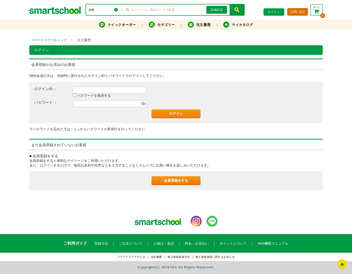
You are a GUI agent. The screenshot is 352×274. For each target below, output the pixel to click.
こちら (75, 129)
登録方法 (101, 243)
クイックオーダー (117, 25)
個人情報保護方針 (178, 257)
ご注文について (131, 243)
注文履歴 (199, 25)
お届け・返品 (164, 243)
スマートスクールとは (131, 256)
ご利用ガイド (75, 243)
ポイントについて (233, 243)
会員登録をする (176, 180)
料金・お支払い (197, 243)
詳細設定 (216, 10)
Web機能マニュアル (273, 243)
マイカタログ (238, 25)
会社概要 (156, 257)
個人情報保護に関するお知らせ (215, 257)
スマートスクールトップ (49, 40)
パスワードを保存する (94, 95)
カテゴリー (162, 25)
